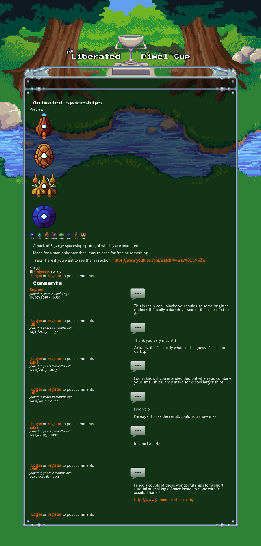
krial (33, 469)
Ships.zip (42, 272)
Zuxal (34, 363)
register (54, 276)
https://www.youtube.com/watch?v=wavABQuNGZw (159, 261)
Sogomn (36, 290)
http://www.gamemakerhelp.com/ (163, 500)
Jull (32, 325)
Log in (36, 276)
